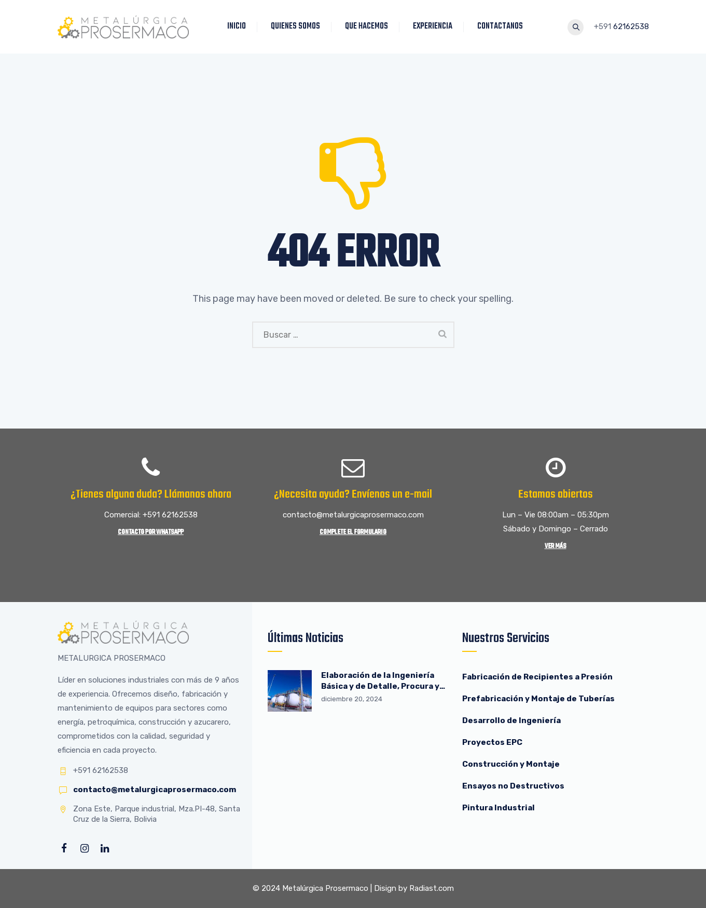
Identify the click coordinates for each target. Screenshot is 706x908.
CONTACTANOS (500, 26)
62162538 (631, 26)
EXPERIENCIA (433, 26)
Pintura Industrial (498, 807)
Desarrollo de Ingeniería (511, 720)
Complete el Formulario (353, 532)
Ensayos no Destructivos (513, 786)
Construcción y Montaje (511, 764)
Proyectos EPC (492, 742)
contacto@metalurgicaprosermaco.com (154, 789)
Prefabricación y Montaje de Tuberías (538, 698)
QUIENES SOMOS (296, 26)
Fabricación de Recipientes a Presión (538, 677)
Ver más (555, 546)
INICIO (237, 26)
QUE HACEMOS (367, 26)
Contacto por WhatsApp (151, 532)
